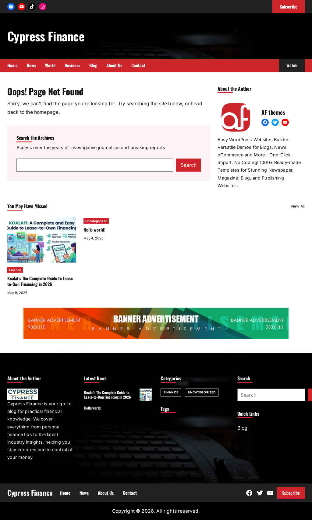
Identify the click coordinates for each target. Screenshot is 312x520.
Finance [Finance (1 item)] (171, 392)
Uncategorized (96, 221)
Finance (15, 270)
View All (298, 206)
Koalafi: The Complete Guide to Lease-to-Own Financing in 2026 (40, 281)
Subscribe (291, 493)
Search (189, 165)
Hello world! (94, 229)
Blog (242, 428)
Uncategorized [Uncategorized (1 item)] (201, 392)
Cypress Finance (45, 36)
